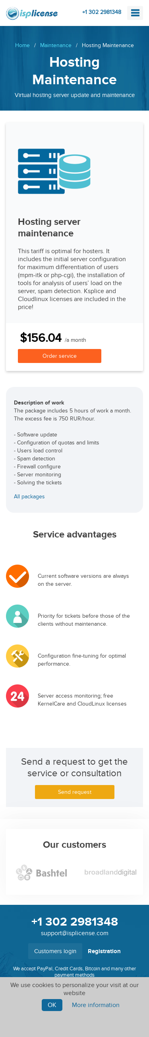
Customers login (55, 951)
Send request (74, 792)
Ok (52, 1005)
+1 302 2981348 (101, 12)
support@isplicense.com (74, 933)
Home (22, 45)
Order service (60, 356)
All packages (29, 496)
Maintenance (56, 45)
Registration (104, 951)
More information (96, 1005)
